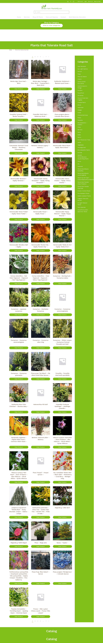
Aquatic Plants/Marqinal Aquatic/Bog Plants (83, 157)
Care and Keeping (52, 17)
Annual (80, 71)
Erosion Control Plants (84, 191)
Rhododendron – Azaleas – (82, 123)
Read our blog (97, 1)
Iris (78, 164)
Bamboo (80, 129)
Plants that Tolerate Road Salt (83, 187)
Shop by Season (82, 76)
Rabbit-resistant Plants (84, 196)
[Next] (48, 56)
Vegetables (81, 145)
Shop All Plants (38, 17)
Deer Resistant (82, 66)
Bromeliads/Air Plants (84, 150)
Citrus (79, 161)
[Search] (51, 12)
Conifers (80, 90)
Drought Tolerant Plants (82, 203)
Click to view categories (51, 25)
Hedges (80, 110)
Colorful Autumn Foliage (82, 87)
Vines (79, 127)
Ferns (79, 132)
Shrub (79, 105)
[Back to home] (51, 6)
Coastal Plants (82, 102)
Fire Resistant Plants (83, 193)
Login (85, 1)
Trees (79, 74)
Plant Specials (82, 207)
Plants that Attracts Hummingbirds (83, 174)
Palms (79, 137)
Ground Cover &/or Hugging (83, 99)
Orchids (80, 152)
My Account (80, 1)
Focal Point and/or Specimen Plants (83, 210)
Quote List (90, 1)
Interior (80, 79)
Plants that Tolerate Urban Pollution (83, 183)
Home (19, 17)
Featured (80, 166)
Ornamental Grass (83, 115)
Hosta (79, 112)
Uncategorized (82, 147)
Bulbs (79, 134)
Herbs (79, 142)
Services (27, 17)
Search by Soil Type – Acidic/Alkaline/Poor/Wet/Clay (84, 178)
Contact (63, 17)
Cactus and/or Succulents (82, 82)
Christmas (80, 95)
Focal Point (81, 93)
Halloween (81, 107)
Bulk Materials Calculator (77, 17)
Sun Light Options (83, 69)
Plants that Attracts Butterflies (83, 169)
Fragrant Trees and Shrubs (83, 199)
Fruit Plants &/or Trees (84, 140)
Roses (79, 117)
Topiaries (80, 120)
